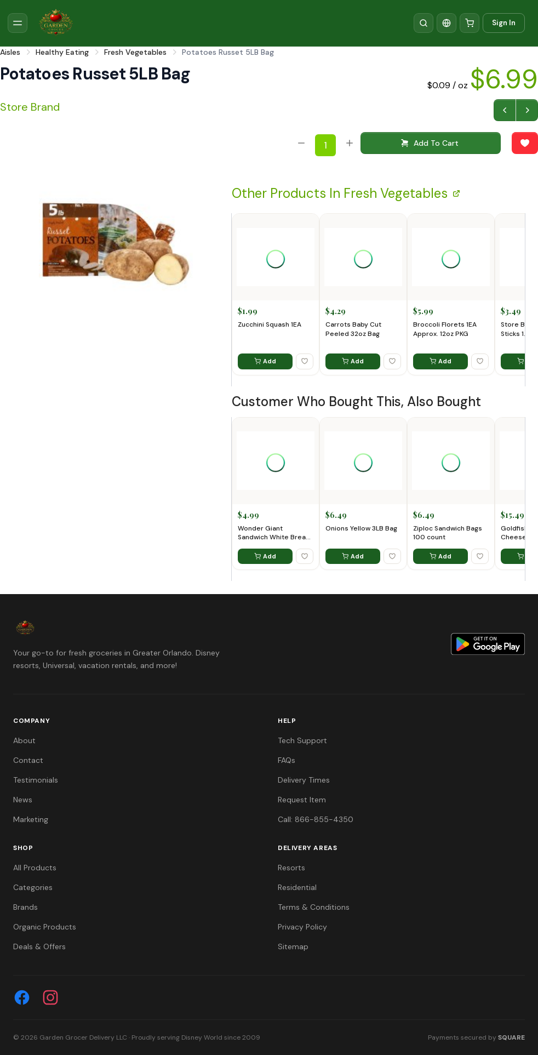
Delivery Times (304, 780)
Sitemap (293, 946)
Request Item (302, 800)
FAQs (286, 760)
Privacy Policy (302, 927)
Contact (28, 760)
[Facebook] (22, 997)
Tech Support (302, 740)
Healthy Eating (62, 52)
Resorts (291, 867)
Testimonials (35, 780)
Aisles (10, 52)
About (24, 740)
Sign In (504, 22)
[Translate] (446, 23)
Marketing (30, 819)
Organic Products (44, 927)
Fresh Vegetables (135, 52)
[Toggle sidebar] (17, 23)
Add (265, 361)
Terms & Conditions (314, 907)
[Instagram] (50, 997)
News (22, 800)
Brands (25, 907)
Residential (297, 887)
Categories (33, 887)
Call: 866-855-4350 (315, 819)
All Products (34, 867)
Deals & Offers (39, 946)
